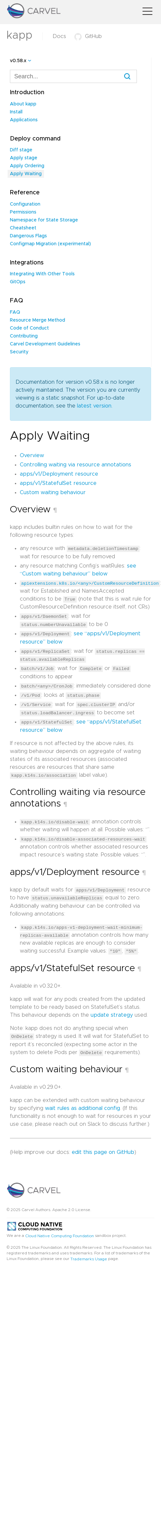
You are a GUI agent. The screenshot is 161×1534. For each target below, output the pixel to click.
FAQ (15, 312)
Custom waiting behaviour (53, 492)
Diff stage (21, 150)
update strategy (112, 1012)
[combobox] (73, 76)
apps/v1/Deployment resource (59, 474)
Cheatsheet (23, 228)
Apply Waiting (26, 174)
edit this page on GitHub (103, 1149)
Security (19, 352)
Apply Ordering (27, 166)
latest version (94, 406)
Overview (32, 455)
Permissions (23, 212)
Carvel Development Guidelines (45, 344)
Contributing (24, 336)
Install (16, 112)
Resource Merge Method (37, 320)
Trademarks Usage (88, 1256)
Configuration (25, 204)
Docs (59, 36)
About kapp (23, 104)
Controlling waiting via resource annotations (75, 464)
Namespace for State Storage (44, 220)
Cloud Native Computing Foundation (59, 1233)
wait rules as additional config (82, 1105)
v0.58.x (18, 61)
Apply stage (23, 158)
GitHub (88, 36)
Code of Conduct (29, 328)
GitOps (17, 282)
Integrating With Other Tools (42, 274)
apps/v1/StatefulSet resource (58, 483)
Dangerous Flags (28, 236)
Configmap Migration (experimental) (50, 244)
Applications (24, 120)
